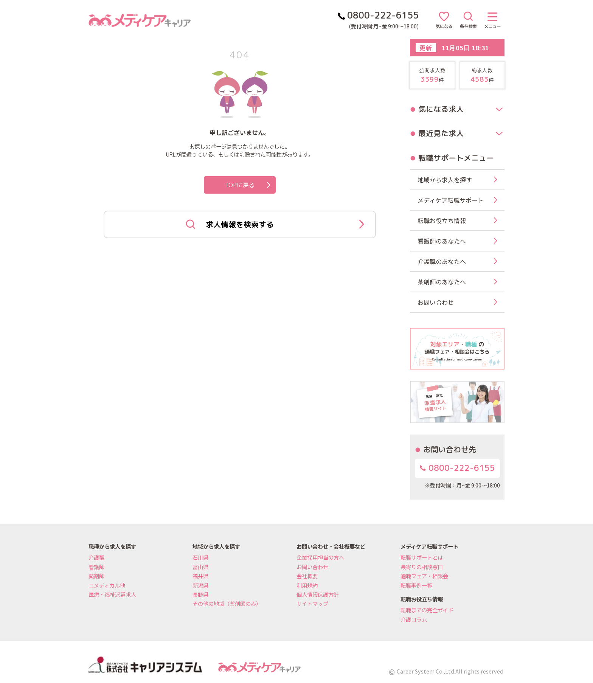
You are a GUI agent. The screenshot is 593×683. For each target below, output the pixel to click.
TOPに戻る (247, 185)
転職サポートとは (422, 557)
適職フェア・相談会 (424, 576)
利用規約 (307, 585)
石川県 (200, 557)
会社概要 (307, 576)
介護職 (96, 557)
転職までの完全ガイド (427, 610)
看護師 (96, 567)
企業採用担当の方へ (320, 557)
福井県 (200, 576)
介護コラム (414, 619)
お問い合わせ (312, 567)
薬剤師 (96, 576)
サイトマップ (312, 603)
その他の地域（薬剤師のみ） (226, 603)
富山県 (200, 567)
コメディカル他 (106, 585)
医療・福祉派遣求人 (112, 594)
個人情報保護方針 (317, 594)
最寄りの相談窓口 (422, 567)
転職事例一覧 (416, 585)
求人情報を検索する (275, 224)
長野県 (200, 594)
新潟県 (200, 585)
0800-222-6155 (457, 468)
